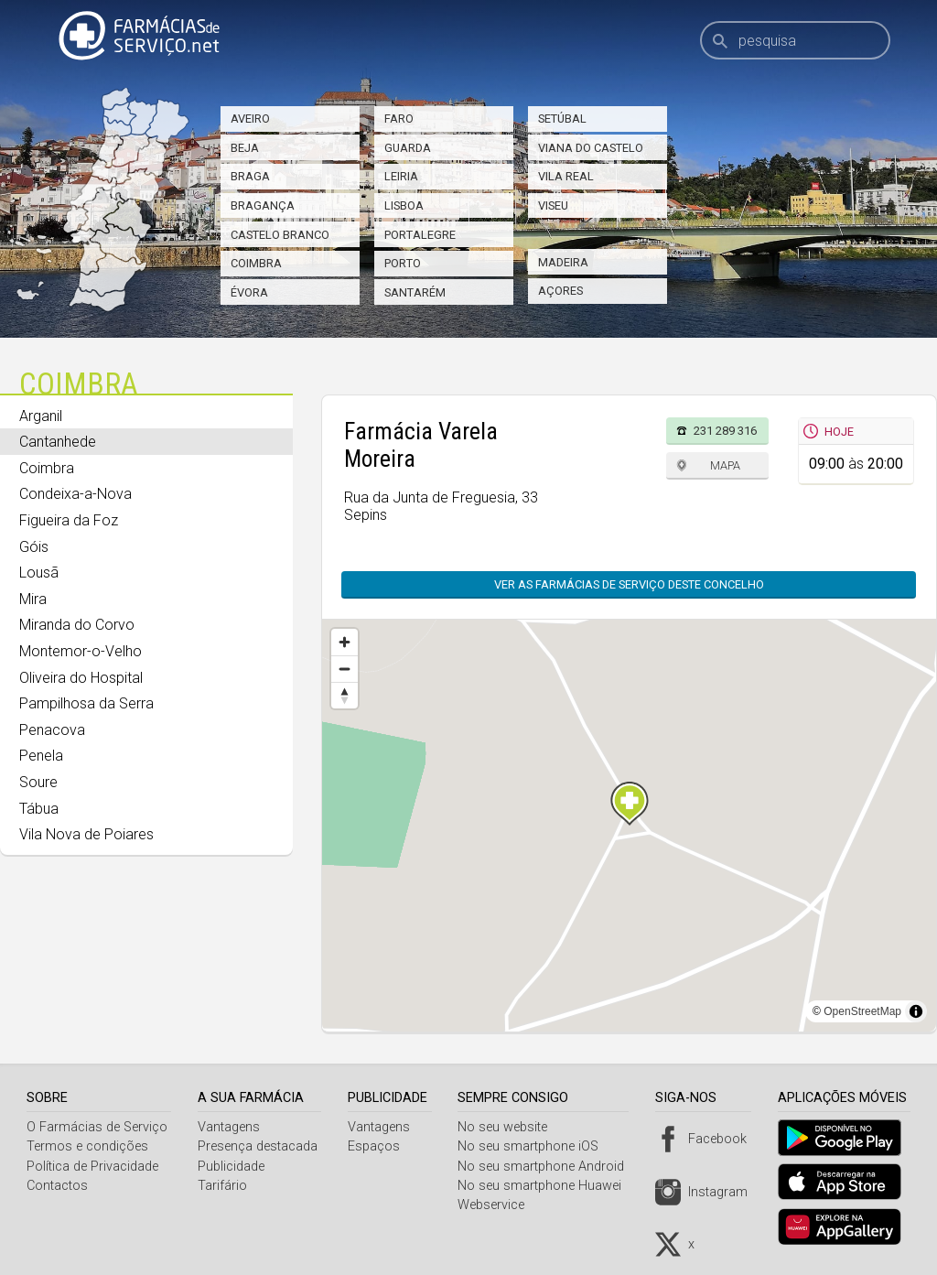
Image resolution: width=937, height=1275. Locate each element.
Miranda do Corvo (77, 624)
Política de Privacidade (92, 1166)
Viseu (553, 205)
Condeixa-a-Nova (75, 493)
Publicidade (232, 1166)
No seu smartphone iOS (535, 1146)
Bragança (263, 205)
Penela (41, 755)
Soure (38, 782)
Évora (249, 292)
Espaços (378, 1146)
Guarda (407, 148)
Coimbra (256, 263)
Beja (245, 148)
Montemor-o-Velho (80, 651)
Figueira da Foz (68, 520)
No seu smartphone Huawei (547, 1186)
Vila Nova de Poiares (86, 834)
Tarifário (224, 1186)
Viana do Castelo (590, 148)
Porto (402, 263)
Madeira (563, 262)
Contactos (57, 1186)
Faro (399, 118)
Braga (250, 176)
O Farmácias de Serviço (97, 1127)
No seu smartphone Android (548, 1166)
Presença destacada (259, 1146)
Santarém (415, 292)
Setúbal (562, 118)
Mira (33, 599)
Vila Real (566, 176)
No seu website (510, 1127)
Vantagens (230, 1127)
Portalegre (420, 235)
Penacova (52, 730)
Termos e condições (87, 1146)
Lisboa (404, 205)
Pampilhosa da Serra (86, 703)
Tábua (39, 808)
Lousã (39, 572)
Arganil (40, 416)
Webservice (498, 1205)
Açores (560, 290)
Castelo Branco (280, 235)
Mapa (725, 465)
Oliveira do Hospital (81, 677)
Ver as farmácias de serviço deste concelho (620, 584)
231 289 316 (725, 431)
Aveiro (250, 118)
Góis (33, 547)
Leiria (401, 176)
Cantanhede (57, 441)
